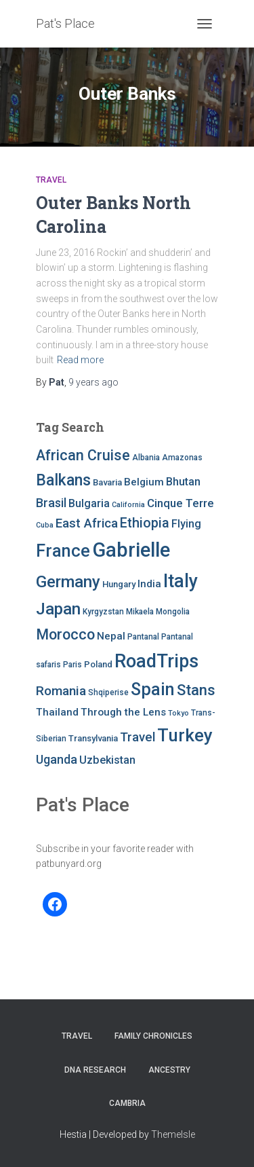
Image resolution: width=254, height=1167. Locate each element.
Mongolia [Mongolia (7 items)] (173, 611)
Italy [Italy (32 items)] (180, 581)
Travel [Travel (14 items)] (137, 737)
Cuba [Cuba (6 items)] (45, 525)
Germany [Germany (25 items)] (68, 581)
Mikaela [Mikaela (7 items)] (140, 611)
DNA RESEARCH (95, 1070)
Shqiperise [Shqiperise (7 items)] (108, 692)
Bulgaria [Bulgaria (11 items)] (89, 503)
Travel (51, 180)
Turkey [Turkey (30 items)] (185, 735)
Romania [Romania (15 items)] (61, 691)
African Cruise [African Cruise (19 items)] (83, 455)
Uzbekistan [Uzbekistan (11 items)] (107, 760)
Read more (80, 359)
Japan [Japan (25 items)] (58, 608)
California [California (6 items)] (128, 504)
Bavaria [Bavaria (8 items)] (107, 482)
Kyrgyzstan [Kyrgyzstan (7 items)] (103, 611)
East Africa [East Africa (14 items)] (87, 523)
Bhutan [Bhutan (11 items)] (183, 481)
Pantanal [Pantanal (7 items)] (143, 637)
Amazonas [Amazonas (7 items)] (182, 457)
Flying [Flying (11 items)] (186, 523)
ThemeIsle (173, 1134)
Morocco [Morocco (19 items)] (65, 634)
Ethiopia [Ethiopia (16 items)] (144, 523)
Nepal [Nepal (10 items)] (111, 636)
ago (93, 382)
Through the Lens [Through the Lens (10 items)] (123, 712)
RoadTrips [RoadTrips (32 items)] (156, 661)
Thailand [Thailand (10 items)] (57, 712)
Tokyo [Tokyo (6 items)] (178, 713)
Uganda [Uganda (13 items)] (56, 759)
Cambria (127, 1103)
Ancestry (169, 1070)
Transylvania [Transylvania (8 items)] (93, 738)
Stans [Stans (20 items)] (196, 690)
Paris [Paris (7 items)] (72, 664)
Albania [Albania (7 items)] (146, 457)
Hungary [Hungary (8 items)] (118, 584)
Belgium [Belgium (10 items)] (144, 482)
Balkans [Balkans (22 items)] (63, 480)
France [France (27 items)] (63, 551)
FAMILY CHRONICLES (153, 1036)
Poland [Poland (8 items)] (98, 664)
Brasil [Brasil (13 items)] (51, 503)
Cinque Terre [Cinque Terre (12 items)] (180, 503)
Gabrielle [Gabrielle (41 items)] (131, 549)
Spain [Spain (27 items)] (153, 689)
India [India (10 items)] (149, 584)
